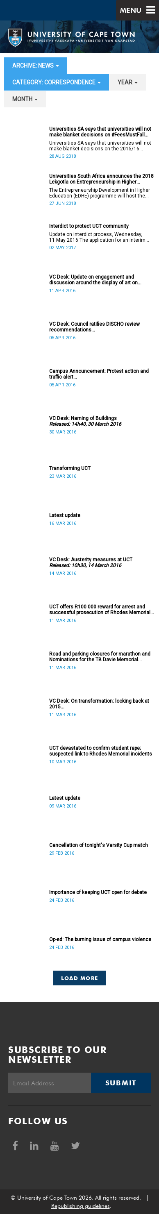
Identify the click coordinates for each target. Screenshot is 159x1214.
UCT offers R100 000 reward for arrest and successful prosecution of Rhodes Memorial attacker (99, 609)
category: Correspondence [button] (56, 82)
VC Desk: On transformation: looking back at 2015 (99, 704)
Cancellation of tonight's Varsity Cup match (98, 845)
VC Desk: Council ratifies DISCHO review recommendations (94, 327)
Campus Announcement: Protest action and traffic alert (99, 374)
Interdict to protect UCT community (89, 226)
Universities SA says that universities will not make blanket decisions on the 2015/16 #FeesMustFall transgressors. (100, 146)
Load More (79, 978)
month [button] (25, 99)
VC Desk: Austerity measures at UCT (90, 562)
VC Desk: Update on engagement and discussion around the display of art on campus (93, 280)
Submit (120, 1083)
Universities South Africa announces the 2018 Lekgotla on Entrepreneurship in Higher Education (101, 179)
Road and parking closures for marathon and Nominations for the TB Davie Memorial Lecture (99, 657)
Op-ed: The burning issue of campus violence (100, 939)
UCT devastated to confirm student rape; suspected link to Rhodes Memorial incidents (100, 751)
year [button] (128, 82)
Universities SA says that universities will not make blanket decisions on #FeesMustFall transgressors (100, 132)
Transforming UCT (70, 468)
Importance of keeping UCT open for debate (98, 892)
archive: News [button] (35, 65)
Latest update (64, 515)
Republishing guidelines (80, 1206)
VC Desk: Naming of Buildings (85, 421)
